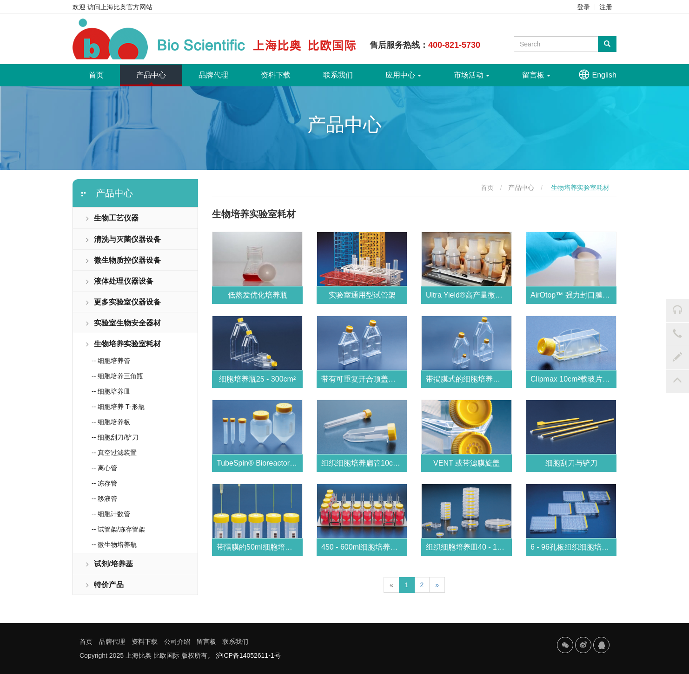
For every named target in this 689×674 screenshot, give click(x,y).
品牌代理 (213, 75)
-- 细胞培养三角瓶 (117, 376)
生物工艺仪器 (112, 218)
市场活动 (472, 75)
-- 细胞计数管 (111, 514)
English (604, 75)
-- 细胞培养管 (111, 360)
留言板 (536, 75)
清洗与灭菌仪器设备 (123, 239)
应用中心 (403, 75)
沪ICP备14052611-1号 (248, 655)
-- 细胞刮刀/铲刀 (115, 437)
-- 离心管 (104, 468)
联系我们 (338, 75)
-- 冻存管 (104, 483)
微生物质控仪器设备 (123, 260)
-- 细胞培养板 (111, 422)
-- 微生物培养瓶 (114, 544)
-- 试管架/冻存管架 (118, 529)
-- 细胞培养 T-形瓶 (118, 406)
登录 (583, 7)
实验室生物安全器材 (123, 323)
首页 (104, 71)
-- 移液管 (104, 498)
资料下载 (276, 75)
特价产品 (104, 585)
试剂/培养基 (109, 564)
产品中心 (151, 75)
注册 (605, 7)
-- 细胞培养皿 (111, 391)
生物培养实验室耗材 (123, 344)
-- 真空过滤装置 (114, 452)
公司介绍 (177, 641)
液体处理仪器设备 (119, 281)
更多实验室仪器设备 (123, 302)
